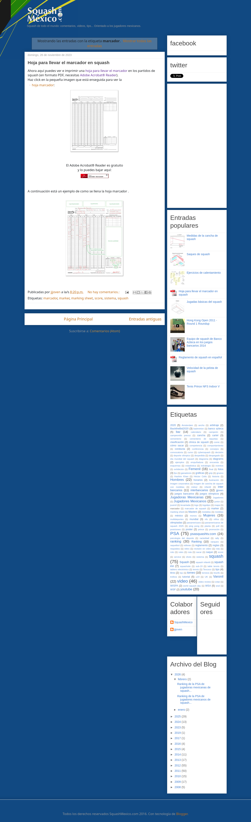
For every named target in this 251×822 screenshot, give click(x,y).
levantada (185, 505)
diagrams (218, 459)
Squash (184, 562)
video (182, 581)
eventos (219, 465)
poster (189, 529)
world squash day (192, 586)
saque (209, 552)
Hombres (177, 480)
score (98, 298)
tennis (196, 569)
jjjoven (219, 490)
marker (64, 298)
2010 (178, 776)
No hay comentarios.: (104, 292)
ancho (201, 425)
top (181, 573)
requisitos (175, 549)
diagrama (203, 459)
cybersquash (204, 452)
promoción (214, 529)
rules (181, 552)
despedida (199, 455)
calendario (196, 432)
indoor (194, 487)
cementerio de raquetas (204, 439)
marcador (50, 298)
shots (188, 557)
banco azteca (215, 428)
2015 (178, 749)
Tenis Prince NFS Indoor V (203, 386)
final (211, 469)
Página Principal (78, 319)
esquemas (175, 465)
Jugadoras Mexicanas (187, 497)
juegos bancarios (184, 493)
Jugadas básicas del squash (204, 301)
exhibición (179, 469)
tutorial (186, 576)
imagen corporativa (179, 483)
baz (178, 431)
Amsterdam (187, 425)
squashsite (185, 566)
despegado (214, 455)
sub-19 (199, 566)
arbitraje (214, 425)
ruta (190, 552)
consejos (214, 449)
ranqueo (215, 542)
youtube (186, 589)
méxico (179, 515)
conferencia (197, 449)
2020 (173, 425)
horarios (198, 480)
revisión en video (202, 549)
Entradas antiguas (145, 319)
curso (190, 452)
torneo (191, 572)
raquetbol (175, 545)
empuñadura (197, 462)
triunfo (217, 573)
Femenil (195, 469)
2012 (178, 765)
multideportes (177, 519)
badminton (198, 428)
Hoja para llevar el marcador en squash (69, 62)
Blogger (182, 814)
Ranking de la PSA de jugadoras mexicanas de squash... (193, 687)
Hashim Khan (181, 476)
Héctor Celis (200, 476)
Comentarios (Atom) (105, 331)
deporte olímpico (182, 455)
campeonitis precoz (180, 435)
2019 (178, 732)
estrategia (206, 465)
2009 (178, 781)
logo (196, 505)
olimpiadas (176, 522)
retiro (186, 549)
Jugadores (218, 497)
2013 (178, 759)
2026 (178, 674)
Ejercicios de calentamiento (204, 272)
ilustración (214, 480)
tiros (172, 572)
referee (187, 545)
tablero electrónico (179, 569)
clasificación (177, 442)
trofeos (173, 577)
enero (182, 709)
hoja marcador (43, 85)
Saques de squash (198, 254)
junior (217, 501)
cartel (215, 435)
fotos (220, 469)
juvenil (173, 505)
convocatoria (176, 452)
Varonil (218, 576)
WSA (208, 585)
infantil (207, 487)
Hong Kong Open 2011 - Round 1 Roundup (202, 322)
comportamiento (215, 445)
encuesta (214, 462)
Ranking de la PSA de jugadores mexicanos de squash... (193, 699)
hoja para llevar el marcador (106, 71)
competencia (195, 445)
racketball (204, 538)
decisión (219, 452)
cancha (201, 435)
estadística (190, 465)
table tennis (213, 566)
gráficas (199, 473)
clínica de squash (199, 442)
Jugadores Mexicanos (190, 501)
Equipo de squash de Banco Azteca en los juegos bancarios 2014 (204, 342)
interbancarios (199, 490)
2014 (178, 754)
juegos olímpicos (209, 493)
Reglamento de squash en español (200, 357)
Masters (192, 511)
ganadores (186, 473)
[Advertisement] (196, 145)
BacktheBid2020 (179, 428)
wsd (218, 586)
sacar (198, 552)
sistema (110, 298)
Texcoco (207, 569)
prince (201, 529)
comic (217, 442)
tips (217, 569)
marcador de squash (195, 508)
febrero (183, 679)
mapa (217, 505)
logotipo (206, 505)
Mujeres (209, 515)
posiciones (175, 529)
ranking (175, 541)
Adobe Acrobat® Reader (98, 75)
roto (172, 552)
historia (215, 476)
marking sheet (82, 298)
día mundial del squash (182, 459)
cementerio (175, 439)
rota (218, 549)
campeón (213, 432)
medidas (219, 512)
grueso (219, 473)
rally (217, 538)
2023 (178, 727)
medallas (206, 512)
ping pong (194, 526)
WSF (173, 589)
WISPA (174, 585)
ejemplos (179, 462)
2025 (178, 716)
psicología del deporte (182, 538)
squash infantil (203, 562)
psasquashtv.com (203, 534)
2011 (178, 770)
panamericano (194, 522)
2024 (178, 721)
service (177, 557)
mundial (193, 519)
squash (123, 298)
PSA (174, 533)
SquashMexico (183, 622)
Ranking (196, 541)
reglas (216, 545)
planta (207, 526)
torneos (205, 573)
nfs (206, 519)
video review (204, 582)
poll (217, 526)
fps (175, 473)
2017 (178, 738)
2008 (178, 787)
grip (211, 473)
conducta (180, 449)
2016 (178, 743)
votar (217, 582)
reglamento (201, 545)
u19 (197, 577)
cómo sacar (177, 445)
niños (216, 519)
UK (206, 577)
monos (193, 515)
